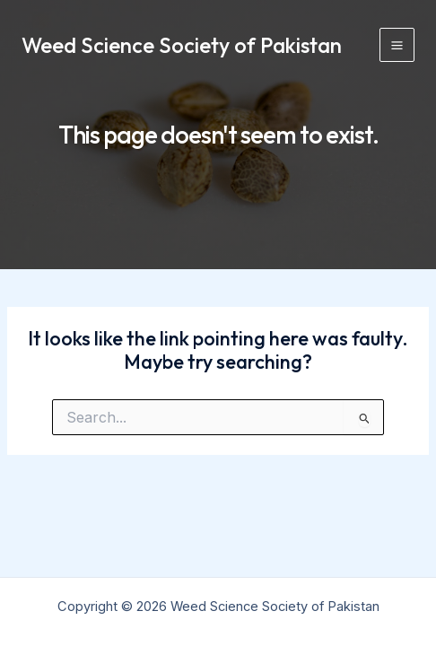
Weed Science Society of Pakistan (182, 44)
